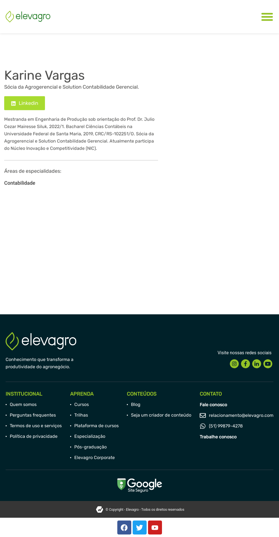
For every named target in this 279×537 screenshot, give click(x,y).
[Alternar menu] (267, 16)
